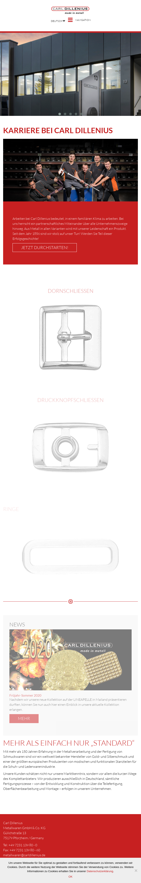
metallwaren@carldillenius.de (24, 855)
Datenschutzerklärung (100, 871)
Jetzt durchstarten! (44, 247)
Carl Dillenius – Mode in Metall (70, 10)
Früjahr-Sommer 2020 (25, 695)
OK (71, 876)
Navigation (83, 20)
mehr (24, 718)
